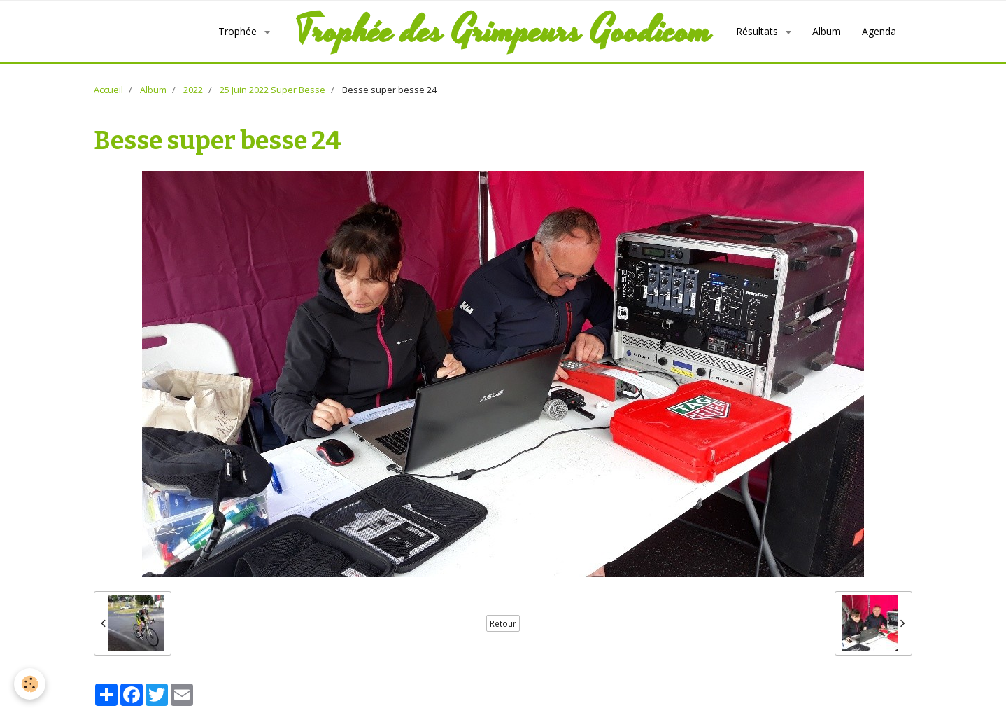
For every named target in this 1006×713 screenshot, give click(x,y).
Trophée (239, 31)
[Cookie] (29, 684)
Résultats (758, 31)
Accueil (108, 90)
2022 (193, 90)
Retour (503, 623)
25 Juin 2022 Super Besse (272, 90)
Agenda (879, 31)
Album (826, 31)
